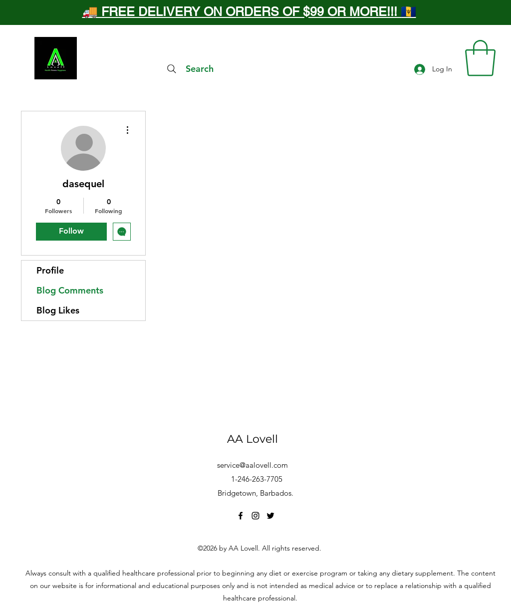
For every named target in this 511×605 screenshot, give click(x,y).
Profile (50, 270)
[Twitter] (270, 516)
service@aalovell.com (252, 465)
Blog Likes (57, 310)
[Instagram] (255, 516)
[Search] (189, 68)
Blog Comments (69, 290)
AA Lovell (252, 439)
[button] (480, 58)
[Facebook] (241, 516)
